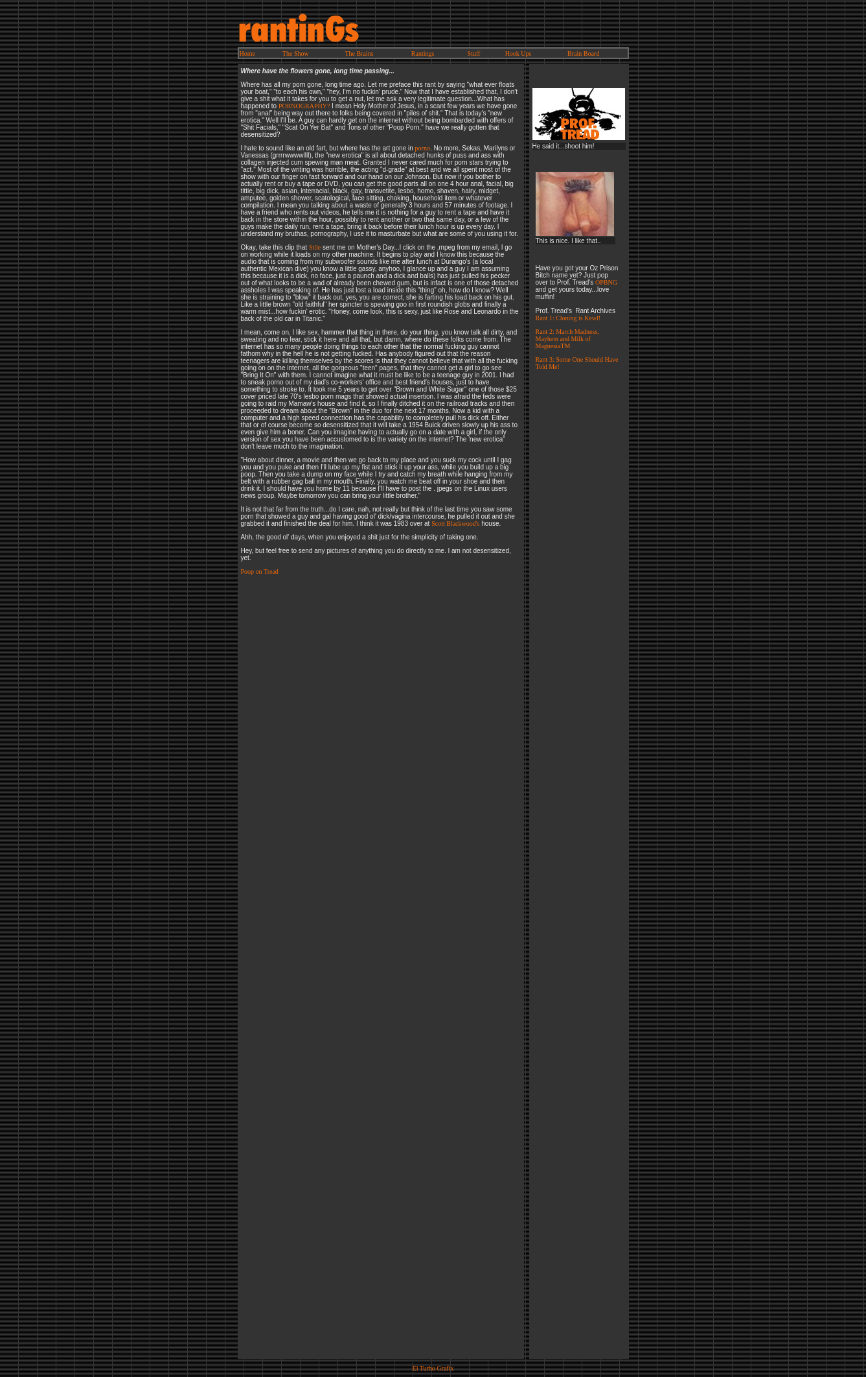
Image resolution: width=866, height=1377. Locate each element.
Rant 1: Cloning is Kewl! (568, 318)
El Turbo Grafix (433, 1368)
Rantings (423, 53)
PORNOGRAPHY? (304, 106)
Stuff (474, 53)
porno (422, 148)
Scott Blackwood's (455, 523)
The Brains (359, 53)
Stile (315, 247)
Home (247, 53)
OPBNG (606, 282)
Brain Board (583, 53)
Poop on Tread (260, 571)
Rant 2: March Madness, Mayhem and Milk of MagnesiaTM (567, 338)
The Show (295, 53)
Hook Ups (518, 53)
